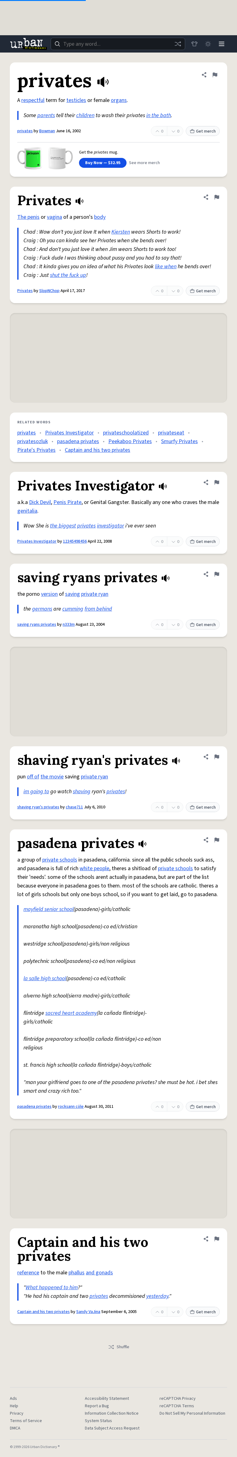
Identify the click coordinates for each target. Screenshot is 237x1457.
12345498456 (75, 541)
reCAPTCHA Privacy (178, 1399)
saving (72, 594)
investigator (110, 526)
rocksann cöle (71, 1106)
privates (25, 131)
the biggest (63, 526)
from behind (98, 609)
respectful (32, 100)
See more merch (144, 163)
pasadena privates (78, 441)
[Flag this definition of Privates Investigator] (217, 482)
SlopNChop (49, 291)
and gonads (99, 1273)
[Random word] (177, 44)
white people (94, 868)
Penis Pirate (67, 502)
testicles (76, 100)
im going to (36, 791)
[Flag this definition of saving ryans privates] (217, 574)
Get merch (203, 131)
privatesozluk (32, 441)
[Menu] (221, 43)
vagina (54, 217)
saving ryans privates (36, 624)
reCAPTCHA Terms (177, 1406)
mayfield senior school (48, 909)
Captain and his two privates (97, 450)
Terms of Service (26, 1421)
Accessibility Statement (107, 1399)
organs (119, 100)
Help (14, 1406)
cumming (72, 609)
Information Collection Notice (112, 1413)
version (49, 594)
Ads (13, 1399)
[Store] (194, 43)
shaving (81, 791)
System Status (98, 1421)
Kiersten (120, 232)
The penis (28, 217)
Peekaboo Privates (130, 441)
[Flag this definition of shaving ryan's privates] (217, 757)
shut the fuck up (68, 275)
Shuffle (118, 1347)
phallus (77, 1273)
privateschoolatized (126, 433)
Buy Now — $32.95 (102, 163)
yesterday (157, 1296)
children (85, 115)
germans (42, 609)
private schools (59, 860)
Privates (25, 291)
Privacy (16, 1413)
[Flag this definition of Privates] (217, 197)
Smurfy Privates (179, 441)
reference (28, 1273)
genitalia (27, 511)
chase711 (74, 807)
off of (33, 777)
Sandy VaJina (88, 1312)
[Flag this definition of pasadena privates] (217, 840)
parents (46, 115)
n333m (69, 624)
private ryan (94, 594)
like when (166, 266)
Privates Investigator (69, 433)
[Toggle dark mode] (208, 43)
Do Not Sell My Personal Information (192, 1413)
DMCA (15, 1428)
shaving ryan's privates (38, 807)
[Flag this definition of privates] (215, 75)
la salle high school (44, 978)
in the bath (158, 115)
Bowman (47, 131)
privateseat (171, 433)
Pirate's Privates (36, 450)
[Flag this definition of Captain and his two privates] (217, 1239)
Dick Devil (40, 502)
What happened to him (52, 1287)
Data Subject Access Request (112, 1428)
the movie (52, 777)
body (100, 217)
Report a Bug (97, 1406)
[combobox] (118, 44)
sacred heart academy (71, 1013)
